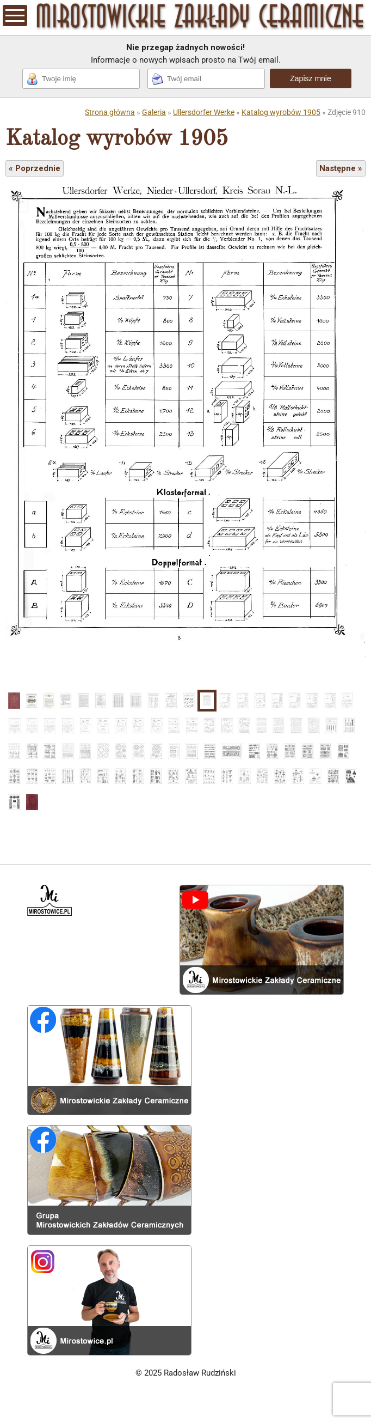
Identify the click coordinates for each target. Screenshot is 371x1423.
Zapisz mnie (310, 78)
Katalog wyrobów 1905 (281, 112)
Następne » (340, 168)
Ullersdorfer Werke (203, 112)
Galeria (154, 112)
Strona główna (110, 112)
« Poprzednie (34, 168)
